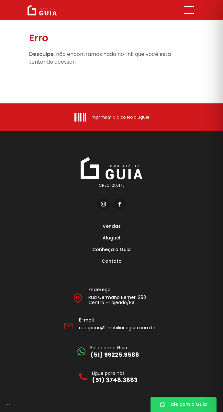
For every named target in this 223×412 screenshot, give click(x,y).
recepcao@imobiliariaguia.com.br (117, 327)
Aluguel (111, 238)
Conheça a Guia (111, 249)
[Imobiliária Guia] (60, 10)
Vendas (112, 226)
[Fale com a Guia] (108, 351)
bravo (8, 404)
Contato (112, 261)
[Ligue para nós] (108, 376)
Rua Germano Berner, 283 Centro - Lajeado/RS (117, 300)
